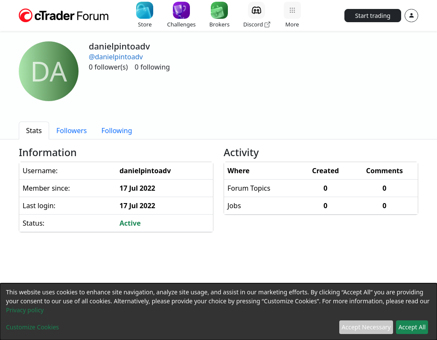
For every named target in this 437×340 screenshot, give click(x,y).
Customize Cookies (32, 327)
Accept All (412, 327)
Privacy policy (25, 310)
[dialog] (218, 311)
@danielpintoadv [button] (116, 56)
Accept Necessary (366, 327)
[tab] (34, 130)
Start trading (372, 16)
